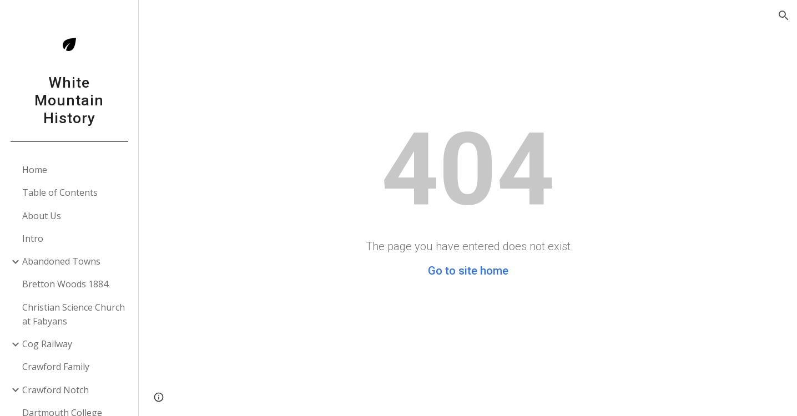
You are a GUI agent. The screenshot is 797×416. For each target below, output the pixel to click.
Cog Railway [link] (47, 344)
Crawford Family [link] (55, 367)
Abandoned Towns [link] (61, 261)
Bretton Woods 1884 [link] (65, 284)
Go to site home (468, 270)
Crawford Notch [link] (55, 390)
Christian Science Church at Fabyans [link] (73, 314)
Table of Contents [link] (60, 192)
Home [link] (34, 170)
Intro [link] (32, 238)
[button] (783, 15)
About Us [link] (41, 216)
